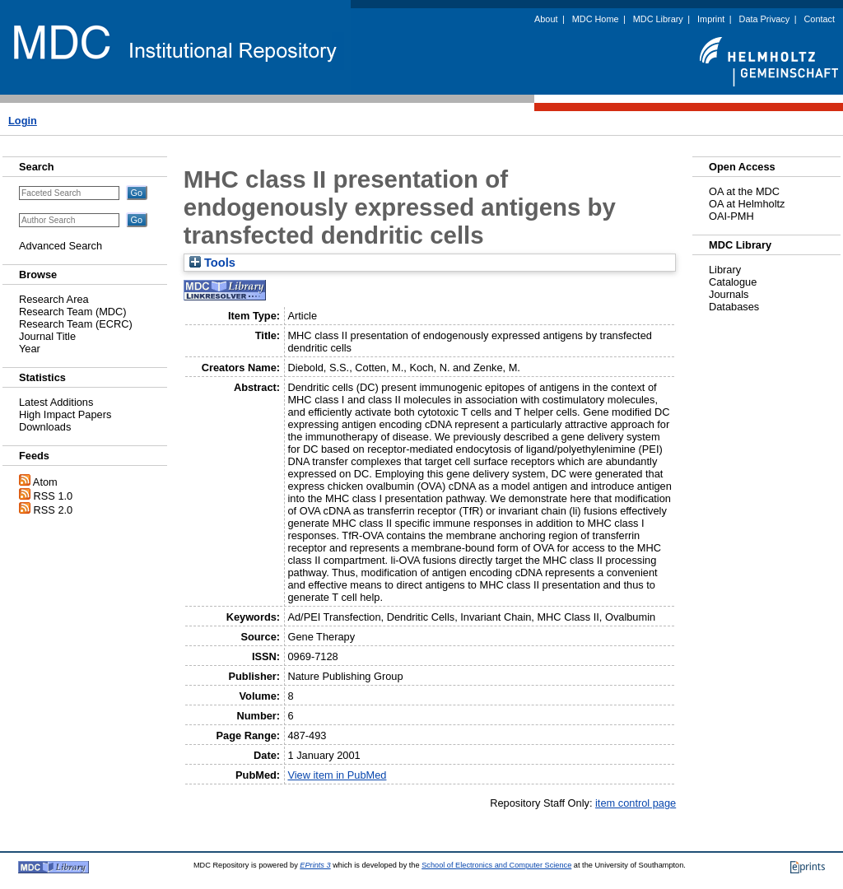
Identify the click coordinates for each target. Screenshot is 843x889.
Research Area (54, 299)
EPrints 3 (315, 865)
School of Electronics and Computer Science (496, 865)
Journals (728, 294)
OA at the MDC (744, 191)
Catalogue (733, 282)
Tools (212, 262)
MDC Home (595, 19)
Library (725, 269)
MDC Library (658, 19)
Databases (734, 306)
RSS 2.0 (53, 510)
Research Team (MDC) (73, 311)
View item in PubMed (336, 775)
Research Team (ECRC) (76, 324)
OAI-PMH (731, 216)
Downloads (45, 427)
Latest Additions (56, 402)
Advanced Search (60, 246)
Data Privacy (764, 19)
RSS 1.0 (53, 496)
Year (29, 348)
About (545, 19)
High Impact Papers (65, 414)
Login (22, 120)
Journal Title (47, 336)
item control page (635, 803)
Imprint (710, 19)
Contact (819, 19)
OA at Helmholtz (747, 204)
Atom (45, 482)
